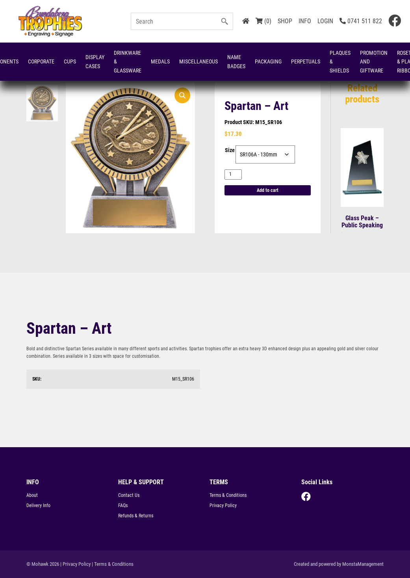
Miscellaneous (198, 61)
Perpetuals (305, 61)
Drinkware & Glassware (127, 62)
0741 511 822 (361, 21)
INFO (305, 21)
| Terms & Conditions (113, 564)
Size (230, 150)
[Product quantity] (233, 174)
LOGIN (325, 21)
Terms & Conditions (228, 495)
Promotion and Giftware (374, 62)
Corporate (41, 61)
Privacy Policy (223, 505)
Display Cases (94, 61)
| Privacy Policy (75, 564)
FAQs (123, 505)
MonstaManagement (363, 564)
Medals (160, 61)
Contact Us (128, 495)
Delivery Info (38, 505)
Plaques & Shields (340, 62)
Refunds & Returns (135, 516)
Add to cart (267, 190)
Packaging (268, 61)
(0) (263, 21)
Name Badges (236, 61)
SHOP (285, 21)
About (32, 495)
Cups (70, 61)
